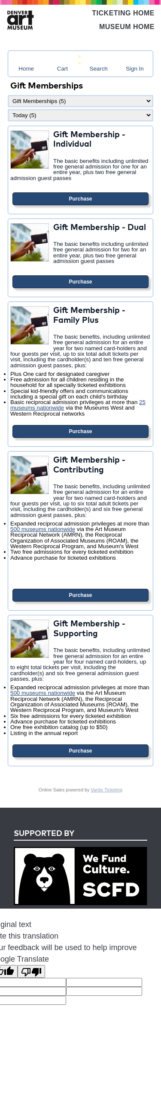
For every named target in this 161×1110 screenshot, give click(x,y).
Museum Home (127, 26)
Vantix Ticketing (106, 789)
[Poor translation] (31, 971)
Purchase (80, 199)
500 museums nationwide (42, 529)
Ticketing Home (123, 13)
